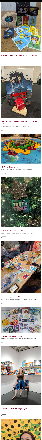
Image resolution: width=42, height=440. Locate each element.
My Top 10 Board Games (9, 167)
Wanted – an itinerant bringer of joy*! (14, 409)
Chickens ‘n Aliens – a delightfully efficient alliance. (19, 55)
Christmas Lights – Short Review (12, 297)
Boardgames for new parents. (11, 336)
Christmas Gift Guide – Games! (12, 231)
